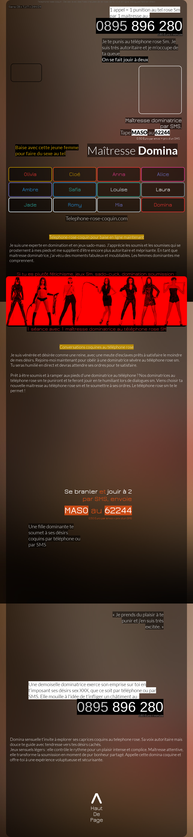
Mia (119, 205)
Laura (163, 189)
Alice (163, 174)
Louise (118, 189)
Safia (75, 189)
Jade (30, 205)
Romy (75, 205)
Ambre (30, 189)
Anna (119, 174)
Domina (163, 205)
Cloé (74, 174)
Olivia (30, 174)
